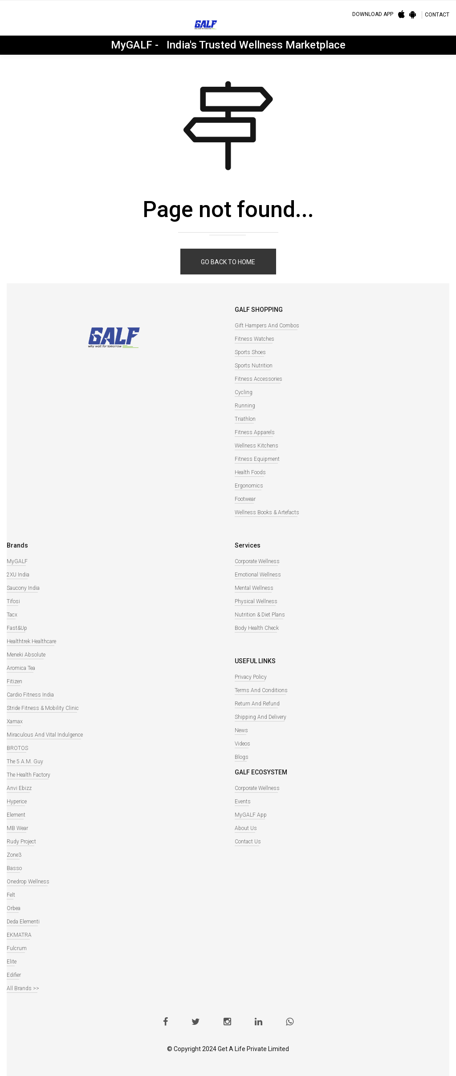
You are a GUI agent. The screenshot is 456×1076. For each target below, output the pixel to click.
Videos (242, 744)
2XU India (18, 575)
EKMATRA (19, 935)
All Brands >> (23, 988)
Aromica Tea (21, 668)
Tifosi (13, 601)
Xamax (15, 721)
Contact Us (248, 841)
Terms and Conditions (261, 690)
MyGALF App (251, 815)
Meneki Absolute (26, 655)
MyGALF (17, 561)
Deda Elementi (23, 922)
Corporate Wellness (257, 561)
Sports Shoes (250, 352)
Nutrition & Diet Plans (260, 615)
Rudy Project (21, 841)
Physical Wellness (256, 601)
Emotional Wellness (258, 575)
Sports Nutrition (254, 366)
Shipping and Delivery (260, 717)
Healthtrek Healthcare (31, 641)
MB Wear (17, 828)
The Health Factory (28, 775)
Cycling (243, 392)
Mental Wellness (254, 588)
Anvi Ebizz (19, 788)
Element (16, 815)
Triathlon (245, 419)
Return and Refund (257, 704)
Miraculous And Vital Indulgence (45, 735)
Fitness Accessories (258, 379)
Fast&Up (17, 628)
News (241, 730)
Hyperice (17, 801)
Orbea (13, 908)
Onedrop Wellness (28, 882)
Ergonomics (249, 486)
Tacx (12, 615)
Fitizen (14, 681)
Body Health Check (257, 628)
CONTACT (437, 15)
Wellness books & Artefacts (267, 512)
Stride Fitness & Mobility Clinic (43, 708)
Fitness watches (254, 339)
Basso (14, 868)
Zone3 (14, 855)
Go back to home (228, 262)
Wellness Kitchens (256, 446)
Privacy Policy (251, 677)
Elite (11, 962)
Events (243, 801)
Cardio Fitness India (30, 695)
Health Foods (250, 472)
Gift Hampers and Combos (267, 325)
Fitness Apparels (255, 432)
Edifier (14, 975)
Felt (11, 895)
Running (245, 406)
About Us (246, 828)
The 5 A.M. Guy (25, 761)
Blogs (241, 757)
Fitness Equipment (257, 459)
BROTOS (17, 748)
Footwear (245, 499)
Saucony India (23, 588)
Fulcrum (17, 948)
